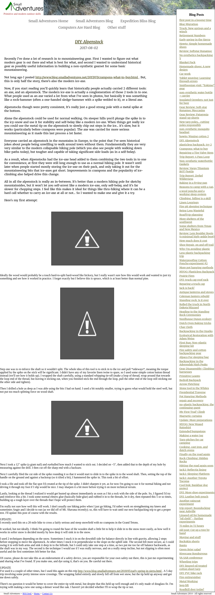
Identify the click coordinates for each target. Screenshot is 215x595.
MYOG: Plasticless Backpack (196, 271)
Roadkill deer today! (191, 589)
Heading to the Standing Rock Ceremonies (194, 313)
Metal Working (188, 581)
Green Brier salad (190, 549)
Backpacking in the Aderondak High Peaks (193, 363)
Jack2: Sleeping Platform (194, 473)
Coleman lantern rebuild (194, 296)
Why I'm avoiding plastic (194, 249)
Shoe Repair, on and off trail (196, 244)
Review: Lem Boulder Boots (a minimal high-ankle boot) (196, 235)
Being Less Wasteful (191, 210)
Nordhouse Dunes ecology (195, 319)
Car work (185, 73)
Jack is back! (186, 288)
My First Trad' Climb (192, 411)
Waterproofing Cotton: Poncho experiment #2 (193, 262)
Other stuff (117, 27)
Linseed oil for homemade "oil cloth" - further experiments (195, 518)
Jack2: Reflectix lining (192, 469)
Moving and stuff (190, 537)
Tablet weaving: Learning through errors (195, 79)
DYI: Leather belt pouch (193, 496)
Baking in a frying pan (193, 182)
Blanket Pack (187, 62)
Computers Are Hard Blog (79, 27)
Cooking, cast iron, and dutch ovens (193, 448)
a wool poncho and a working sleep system (192, 192)
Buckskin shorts (189, 541)
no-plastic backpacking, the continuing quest (196, 406)
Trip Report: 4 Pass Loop (194, 156)
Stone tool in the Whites (194, 388)
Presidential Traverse (192, 392)
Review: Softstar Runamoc (195, 51)
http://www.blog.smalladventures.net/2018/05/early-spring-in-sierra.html (120, 570)
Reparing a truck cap (192, 283)
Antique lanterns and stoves (196, 292)
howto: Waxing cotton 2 (194, 136)
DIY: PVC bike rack (190, 573)
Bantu (183, 545)
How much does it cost (193, 240)
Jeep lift (184, 585)
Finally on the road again (194, 454)
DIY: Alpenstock (89, 41)
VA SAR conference (190, 557)
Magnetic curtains (190, 416)
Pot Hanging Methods (192, 396)
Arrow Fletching (189, 384)
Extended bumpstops (192, 431)
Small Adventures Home (48, 21)
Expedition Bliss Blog (138, 21)
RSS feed (27, 593)
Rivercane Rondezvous (193, 553)
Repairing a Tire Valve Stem (196, 152)
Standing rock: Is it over (194, 300)
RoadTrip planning (191, 214)
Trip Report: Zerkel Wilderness (191, 177)
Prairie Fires (186, 275)
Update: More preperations (195, 420)
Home (37, 593)
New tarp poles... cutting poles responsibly (194, 123)
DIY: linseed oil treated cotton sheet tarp (193, 567)
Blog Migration (188, 24)
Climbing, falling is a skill (195, 198)
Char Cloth (186, 327)
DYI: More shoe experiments (196, 492)
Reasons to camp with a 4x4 (196, 187)
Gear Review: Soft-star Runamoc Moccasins (193, 109)
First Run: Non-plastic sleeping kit (193, 344)
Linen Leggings (189, 202)
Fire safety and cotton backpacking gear (192, 351)
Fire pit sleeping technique (195, 206)
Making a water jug (191, 435)
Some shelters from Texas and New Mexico (195, 227)
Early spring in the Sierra (194, 39)
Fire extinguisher (190, 577)
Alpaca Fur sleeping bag (194, 357)
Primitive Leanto (189, 376)
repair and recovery (191, 400)
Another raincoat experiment (189, 502)
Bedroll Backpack (190, 380)
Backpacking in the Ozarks (195, 331)
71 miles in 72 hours (191, 525)
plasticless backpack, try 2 (195, 144)
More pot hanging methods (196, 267)
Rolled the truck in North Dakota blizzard (194, 306)
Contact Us (47, 593)
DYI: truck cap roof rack (193, 279)
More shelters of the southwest (191, 220)
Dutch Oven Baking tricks (195, 323)
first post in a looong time (195, 20)
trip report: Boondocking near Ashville (194, 509)
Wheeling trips (188, 561)
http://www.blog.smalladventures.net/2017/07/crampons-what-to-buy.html (87, 77)
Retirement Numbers (192, 35)
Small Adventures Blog (94, 21)
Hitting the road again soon (196, 465)
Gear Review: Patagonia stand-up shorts (193, 116)
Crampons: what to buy (193, 148)
